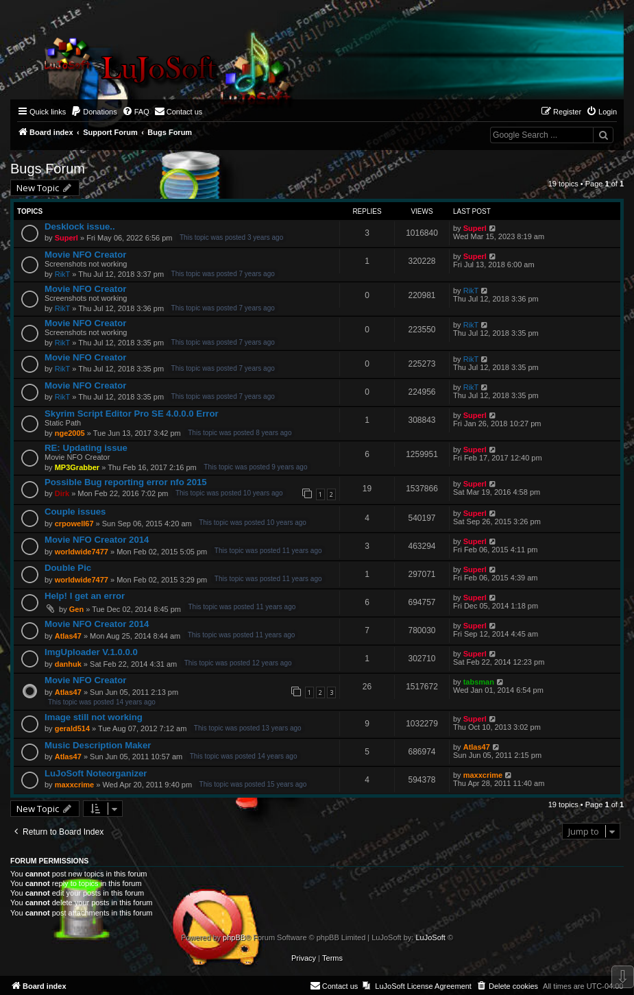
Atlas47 (68, 636)
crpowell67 (74, 523)
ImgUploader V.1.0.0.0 (91, 652)
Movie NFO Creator (85, 254)
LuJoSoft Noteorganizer (96, 773)
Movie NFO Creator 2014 (97, 540)
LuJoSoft (430, 937)
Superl (66, 238)
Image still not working (94, 717)
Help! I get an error (85, 596)
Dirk (62, 493)
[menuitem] (94, 111)
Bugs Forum (47, 168)
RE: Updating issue (86, 448)
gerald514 (72, 728)
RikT (63, 274)
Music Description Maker (98, 745)
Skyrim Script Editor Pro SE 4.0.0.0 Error (132, 413)
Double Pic (68, 568)
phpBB (234, 937)
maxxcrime (75, 785)
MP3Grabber (77, 467)
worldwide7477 (81, 552)
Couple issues (75, 511)
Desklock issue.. (80, 226)
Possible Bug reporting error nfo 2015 (126, 482)
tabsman (478, 682)
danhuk (68, 664)
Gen (76, 609)
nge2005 (70, 433)
